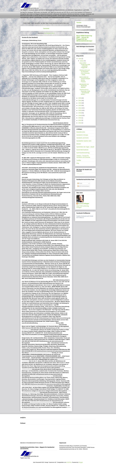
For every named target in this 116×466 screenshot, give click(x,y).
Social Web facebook (82, 149)
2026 (80, 58)
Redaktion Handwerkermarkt (82, 216)
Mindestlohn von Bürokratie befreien (84, 85)
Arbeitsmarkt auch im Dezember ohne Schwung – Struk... (85, 72)
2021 (80, 108)
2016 (80, 118)
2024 (80, 100)
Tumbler (78, 160)
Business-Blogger (83, 203)
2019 (80, 113)
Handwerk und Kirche (82, 138)
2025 (80, 98)
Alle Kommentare (83, 186)
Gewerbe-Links (80, 132)
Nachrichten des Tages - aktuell (85, 147)
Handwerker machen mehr (83, 141)
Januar (82, 61)
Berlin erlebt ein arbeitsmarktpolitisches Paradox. (85, 79)
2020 (80, 110)
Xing (77, 163)
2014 (80, 120)
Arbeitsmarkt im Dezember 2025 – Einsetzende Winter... (85, 92)
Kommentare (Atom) (49, 33)
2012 (80, 123)
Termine (78, 22)
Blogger (81, 462)
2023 (80, 103)
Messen (78, 144)
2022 (80, 105)
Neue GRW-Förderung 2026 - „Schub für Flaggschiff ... (85, 65)
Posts (80, 183)
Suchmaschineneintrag (82, 152)
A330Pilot (68, 462)
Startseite (46, 28)
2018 (80, 115)
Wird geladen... (80, 174)
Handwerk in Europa (82, 135)
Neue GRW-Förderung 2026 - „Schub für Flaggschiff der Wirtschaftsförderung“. (84, 38)
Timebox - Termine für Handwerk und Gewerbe (83, 156)
